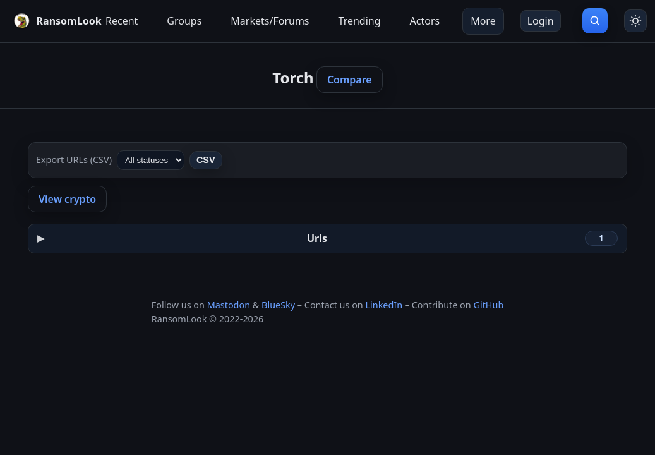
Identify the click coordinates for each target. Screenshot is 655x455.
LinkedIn (383, 305)
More (483, 21)
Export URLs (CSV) (74, 160)
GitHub (488, 305)
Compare (349, 80)
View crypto (67, 199)
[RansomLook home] (48, 21)
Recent (121, 21)
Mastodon (228, 305)
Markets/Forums (270, 21)
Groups (184, 21)
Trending (360, 21)
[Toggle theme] (635, 20)
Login (540, 21)
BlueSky (278, 305)
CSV (205, 160)
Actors (425, 21)
